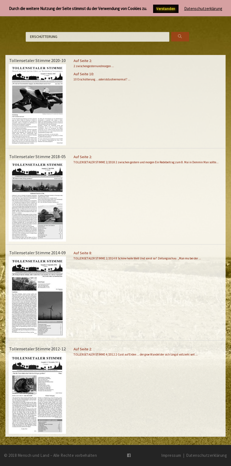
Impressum (171, 455)
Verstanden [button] (165, 8)
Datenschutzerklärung (206, 455)
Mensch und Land (34, 455)
